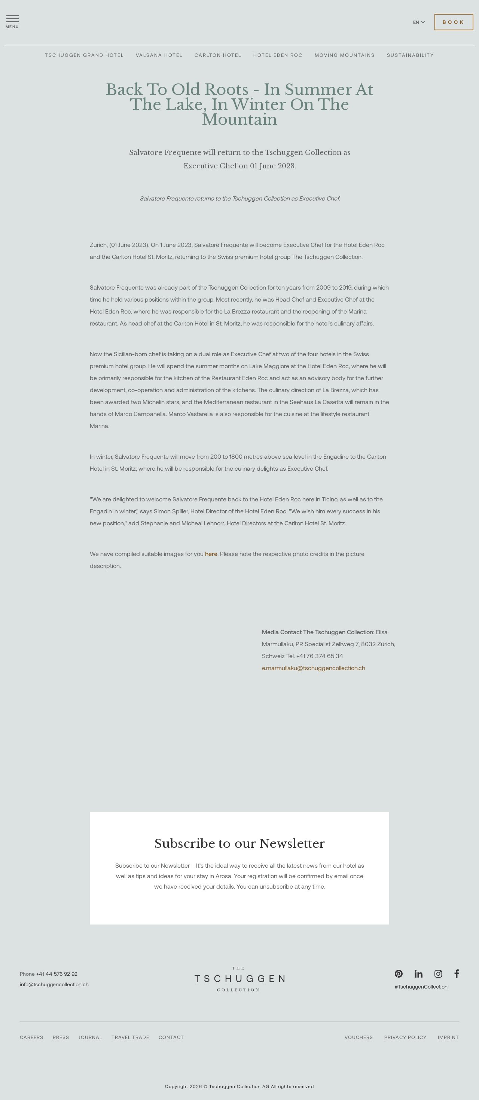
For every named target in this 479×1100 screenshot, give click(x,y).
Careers (31, 1037)
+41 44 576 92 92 (56, 974)
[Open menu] (12, 22)
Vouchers (359, 1037)
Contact (171, 1037)
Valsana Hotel (159, 55)
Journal (90, 1037)
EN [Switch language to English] (419, 22)
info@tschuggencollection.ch (54, 984)
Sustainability (410, 55)
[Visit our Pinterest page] (399, 974)
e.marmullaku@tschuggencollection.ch (313, 667)
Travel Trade (130, 1037)
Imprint (448, 1037)
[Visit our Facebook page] (456, 973)
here (211, 553)
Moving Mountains (345, 55)
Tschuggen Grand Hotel (84, 55)
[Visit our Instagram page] (438, 974)
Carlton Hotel (218, 55)
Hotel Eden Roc (278, 55)
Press (61, 1037)
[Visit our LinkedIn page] (418, 974)
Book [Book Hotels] (454, 22)
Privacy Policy (405, 1037)
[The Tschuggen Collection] (239, 22)
